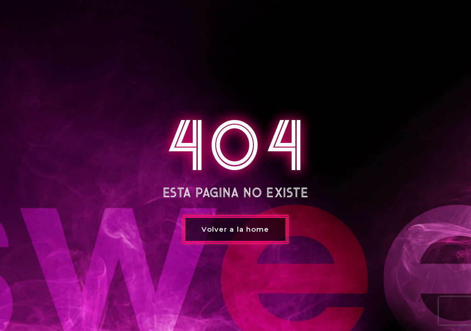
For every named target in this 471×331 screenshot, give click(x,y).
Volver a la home (235, 229)
